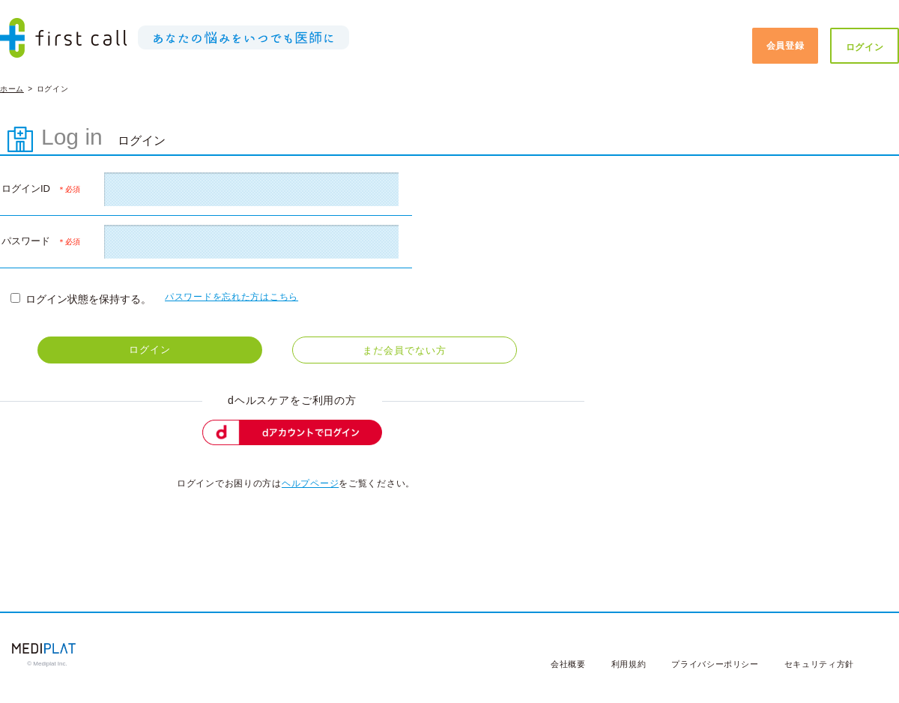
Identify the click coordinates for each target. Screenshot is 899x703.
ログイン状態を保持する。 (80, 299)
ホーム (12, 89)
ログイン (865, 47)
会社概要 (568, 664)
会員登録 (785, 45)
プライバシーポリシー (715, 664)
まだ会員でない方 (404, 350)
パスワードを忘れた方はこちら (231, 297)
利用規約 (629, 664)
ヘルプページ (310, 483)
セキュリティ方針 (819, 664)
